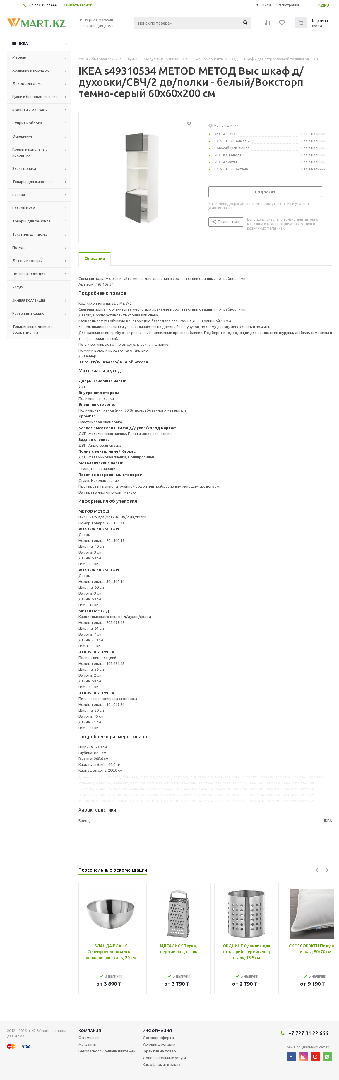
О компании (89, 1038)
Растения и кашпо (28, 313)
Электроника (24, 168)
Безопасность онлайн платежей (107, 1051)
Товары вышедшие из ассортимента (32, 329)
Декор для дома (27, 83)
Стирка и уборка (27, 123)
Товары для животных (33, 181)
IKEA (23, 44)
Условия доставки (159, 1044)
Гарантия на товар (159, 1051)
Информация (157, 1030)
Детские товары (27, 261)
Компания (89, 1030)
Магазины (87, 1044)
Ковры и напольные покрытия (30, 152)
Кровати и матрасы (30, 110)
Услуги (18, 287)
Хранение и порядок (30, 70)
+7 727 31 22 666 (43, 5)
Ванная (18, 195)
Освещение (22, 136)
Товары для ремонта (31, 221)
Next (327, 870)
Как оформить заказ (161, 1064)
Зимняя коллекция (28, 300)
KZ (320, 5)
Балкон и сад (23, 208)
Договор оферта (158, 1038)
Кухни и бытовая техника (35, 97)
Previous (317, 870)
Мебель (19, 57)
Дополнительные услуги (164, 1058)
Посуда (18, 247)
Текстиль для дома (29, 234)
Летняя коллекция (28, 274)
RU (326, 5)
